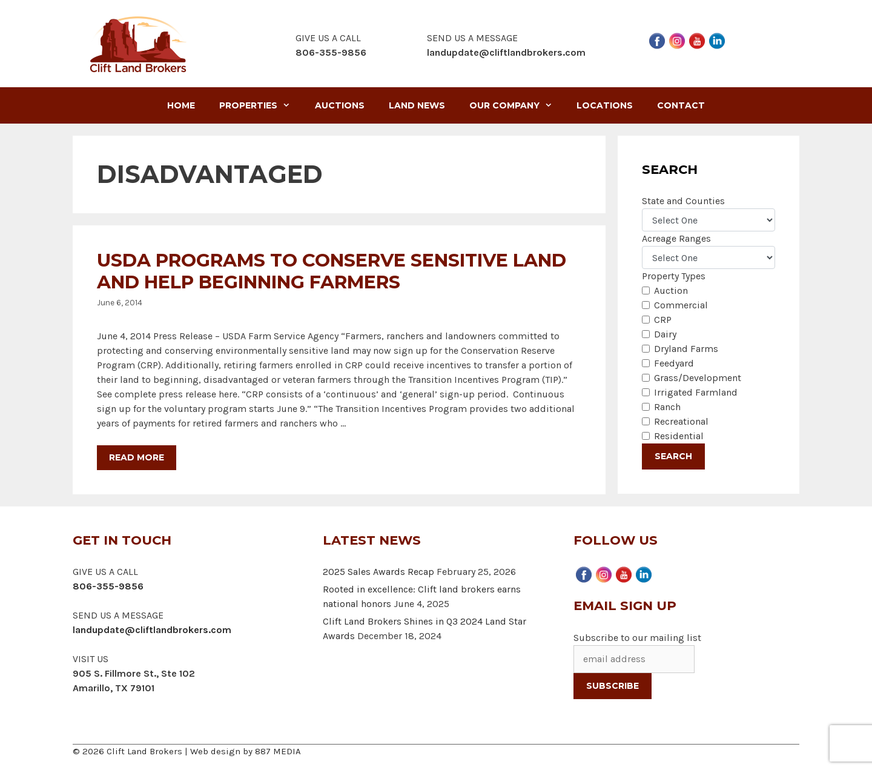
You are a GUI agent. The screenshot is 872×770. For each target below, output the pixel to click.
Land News (417, 105)
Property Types (673, 276)
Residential (679, 436)
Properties (260, 105)
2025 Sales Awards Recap (378, 571)
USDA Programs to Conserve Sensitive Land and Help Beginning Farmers (331, 271)
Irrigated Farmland (696, 392)
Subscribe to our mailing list (637, 637)
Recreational (681, 421)
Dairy (665, 334)
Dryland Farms (686, 348)
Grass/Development (697, 377)
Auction (671, 290)
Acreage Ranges (676, 238)
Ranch (667, 407)
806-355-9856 (108, 586)
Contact (681, 105)
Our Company (516, 105)
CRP (663, 319)
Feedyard (674, 363)
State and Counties (683, 201)
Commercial (681, 305)
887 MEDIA (278, 751)
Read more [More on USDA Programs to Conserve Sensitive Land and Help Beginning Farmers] (136, 457)
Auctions (340, 105)
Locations (604, 105)
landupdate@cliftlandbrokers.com (506, 52)
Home (181, 105)
